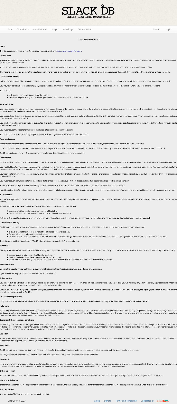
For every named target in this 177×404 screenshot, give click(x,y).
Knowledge (68, 29)
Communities (84, 29)
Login (168, 29)
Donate (155, 29)
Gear (10, 29)
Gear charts (22, 29)
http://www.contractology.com (70, 51)
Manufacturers (40, 29)
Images (55, 29)
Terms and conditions (126, 400)
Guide (97, 400)
